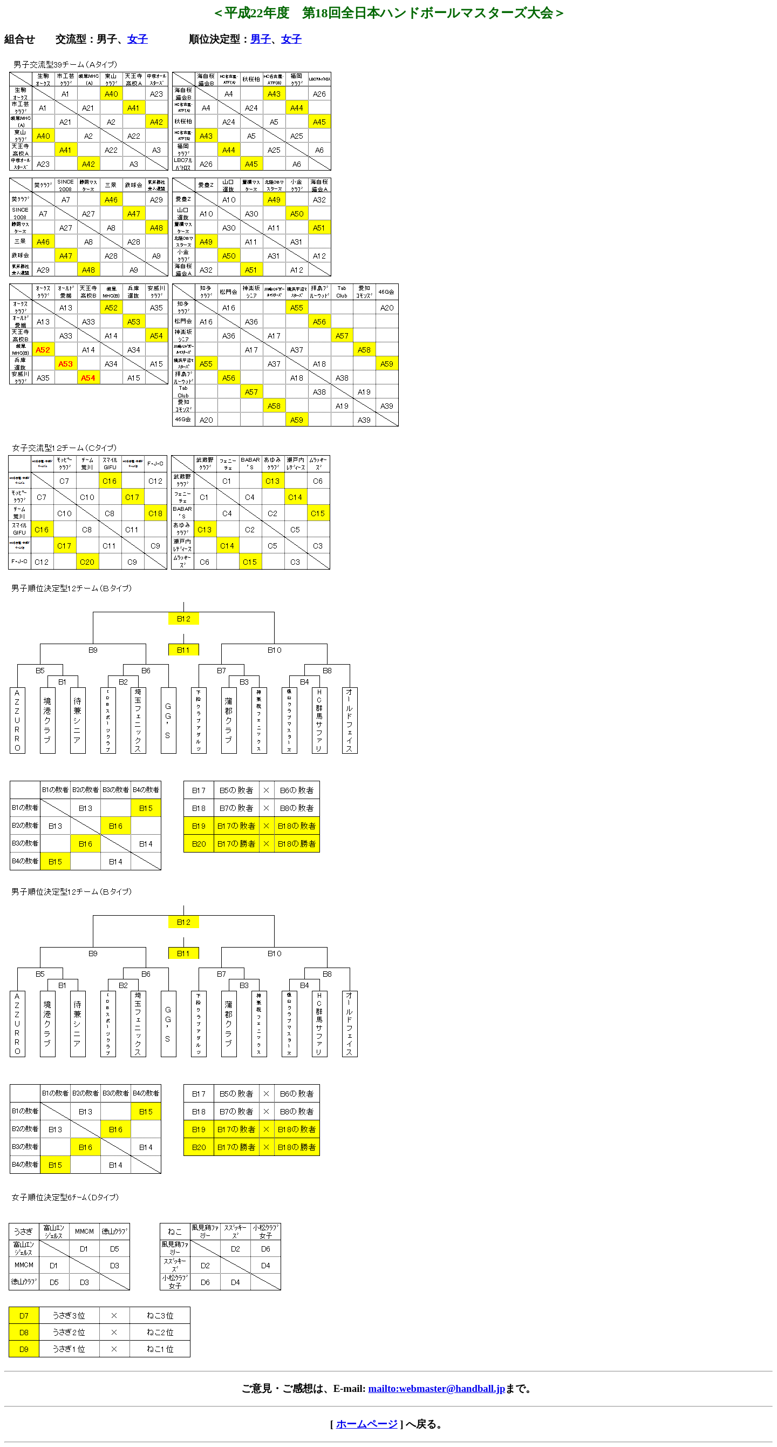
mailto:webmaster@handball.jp (437, 1388)
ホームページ (367, 1424)
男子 (260, 39)
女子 (137, 39)
